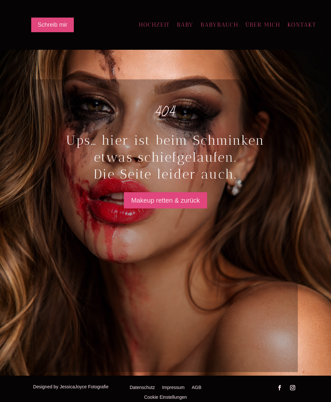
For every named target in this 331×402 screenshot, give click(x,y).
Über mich (262, 25)
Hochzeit (154, 25)
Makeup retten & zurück (165, 200)
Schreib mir (52, 24)
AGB (197, 387)
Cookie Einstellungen (165, 397)
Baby (185, 25)
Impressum (173, 387)
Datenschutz (142, 387)
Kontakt (301, 25)
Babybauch (219, 25)
